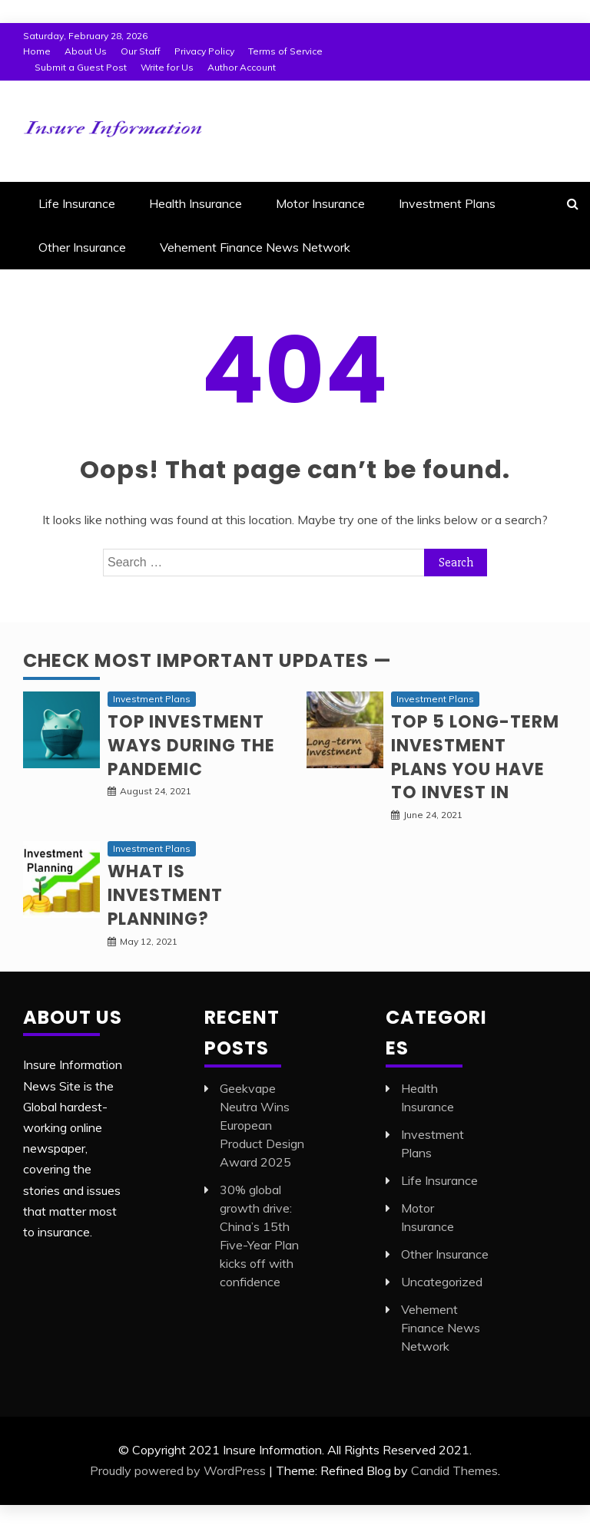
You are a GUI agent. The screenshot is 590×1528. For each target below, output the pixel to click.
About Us (86, 51)
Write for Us (167, 67)
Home (37, 51)
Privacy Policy (204, 51)
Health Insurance (195, 203)
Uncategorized (441, 1281)
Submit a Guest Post (81, 67)
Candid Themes (454, 1470)
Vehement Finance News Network (255, 247)
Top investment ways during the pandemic (191, 745)
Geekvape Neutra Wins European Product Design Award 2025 (262, 1125)
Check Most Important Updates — (207, 660)
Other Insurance (82, 247)
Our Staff (141, 51)
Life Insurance (76, 203)
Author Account (241, 67)
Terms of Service (285, 51)
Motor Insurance (320, 203)
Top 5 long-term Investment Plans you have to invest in (475, 757)
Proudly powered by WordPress (178, 1470)
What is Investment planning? (165, 895)
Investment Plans (447, 203)
